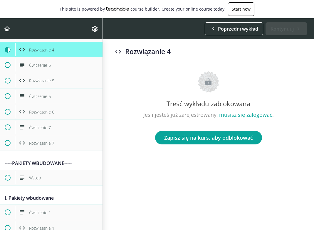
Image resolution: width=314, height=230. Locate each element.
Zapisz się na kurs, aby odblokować (208, 137)
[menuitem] (95, 28)
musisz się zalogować (245, 114)
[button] (7, 28)
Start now (241, 9)
